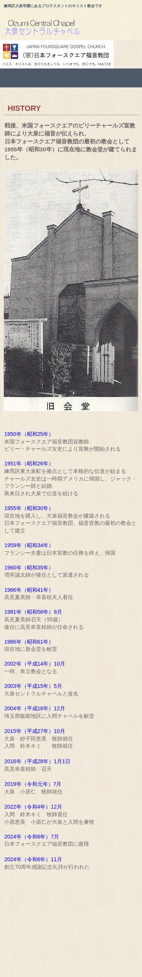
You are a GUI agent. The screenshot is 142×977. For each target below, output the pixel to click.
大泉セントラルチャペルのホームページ (73, 28)
